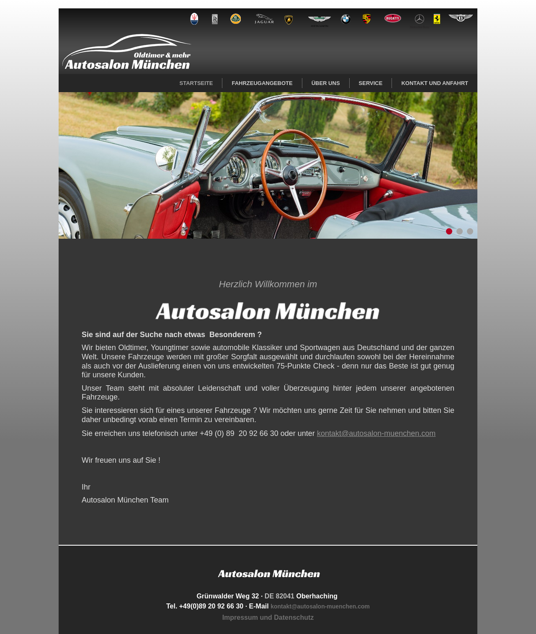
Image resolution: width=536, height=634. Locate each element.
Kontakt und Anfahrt (434, 83)
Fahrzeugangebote (262, 83)
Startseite (196, 83)
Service (371, 83)
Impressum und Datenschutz (268, 617)
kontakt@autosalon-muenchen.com (376, 433)
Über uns (326, 83)
